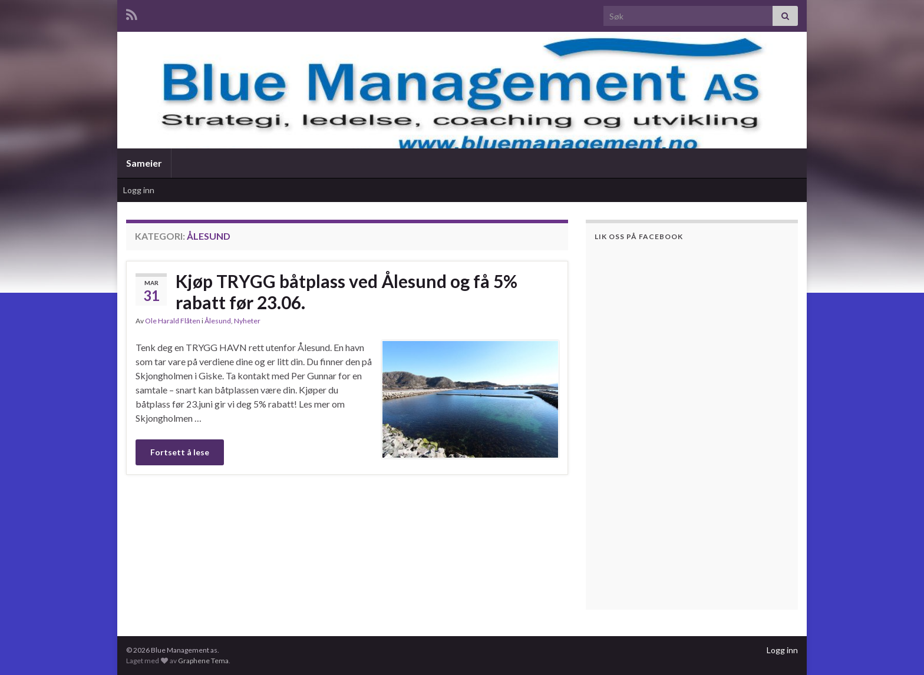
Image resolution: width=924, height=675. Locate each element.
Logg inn (138, 190)
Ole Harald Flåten (172, 320)
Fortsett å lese (179, 452)
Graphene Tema (203, 660)
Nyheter (247, 320)
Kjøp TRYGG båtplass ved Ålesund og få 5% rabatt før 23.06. (346, 291)
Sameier (144, 162)
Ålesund (217, 320)
